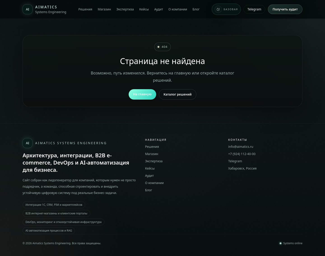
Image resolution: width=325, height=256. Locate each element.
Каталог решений (178, 94)
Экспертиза (125, 9)
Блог (196, 9)
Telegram (254, 9)
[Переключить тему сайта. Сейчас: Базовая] (226, 9)
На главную (142, 94)
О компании (177, 9)
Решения (85, 9)
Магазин (104, 9)
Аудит (158, 9)
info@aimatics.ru (240, 146)
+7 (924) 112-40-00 (241, 154)
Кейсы (144, 9)
